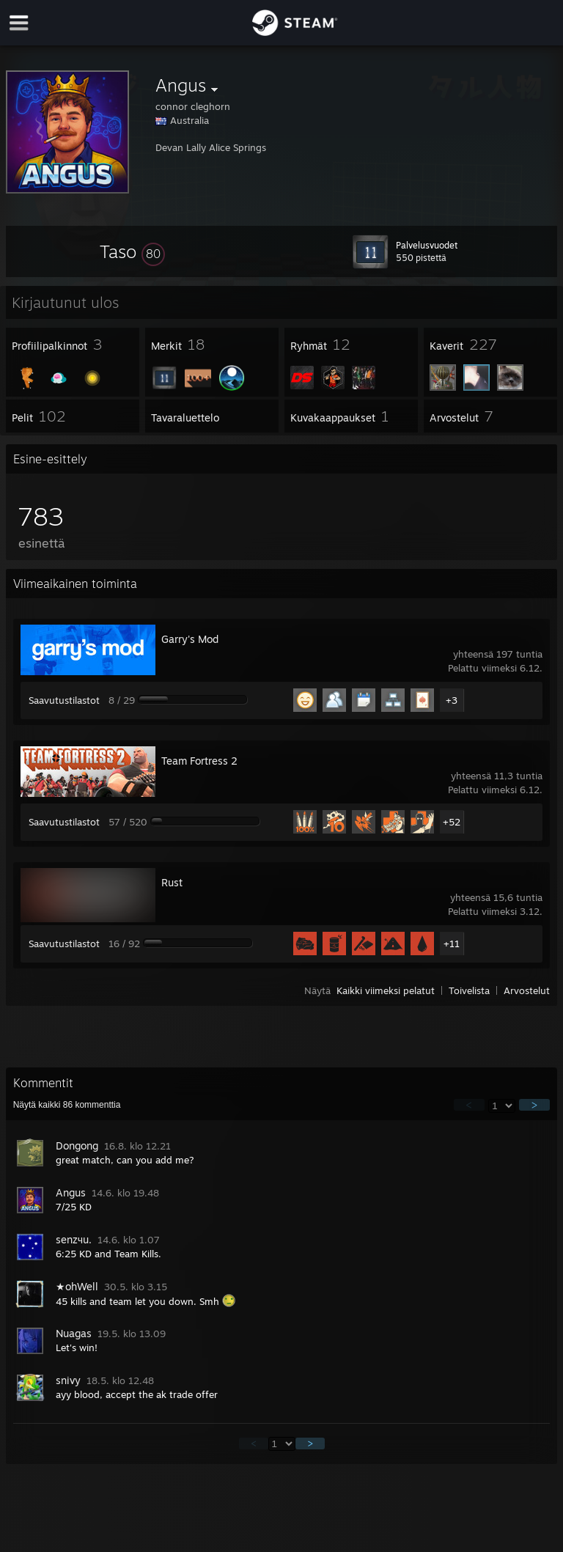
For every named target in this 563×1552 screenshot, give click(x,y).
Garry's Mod (189, 639)
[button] (132, 251)
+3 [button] (451, 700)
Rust (172, 882)
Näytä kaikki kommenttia (67, 1105)
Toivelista (469, 990)
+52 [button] (451, 822)
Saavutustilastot (64, 700)
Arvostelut (527, 990)
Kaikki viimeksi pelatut (385, 990)
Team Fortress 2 (199, 760)
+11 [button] (452, 943)
